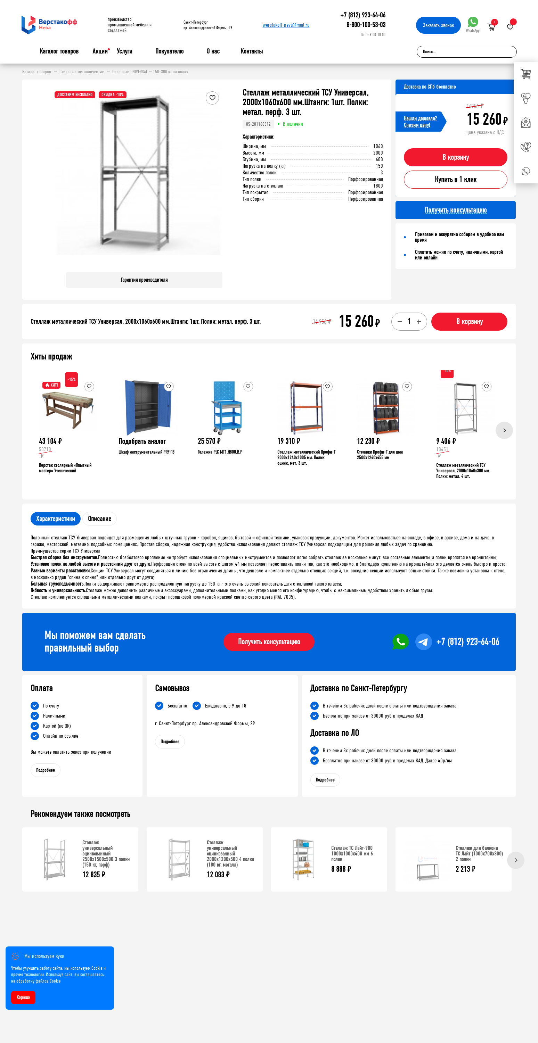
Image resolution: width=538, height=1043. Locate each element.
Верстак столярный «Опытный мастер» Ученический (65, 468)
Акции (100, 51)
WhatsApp (473, 25)
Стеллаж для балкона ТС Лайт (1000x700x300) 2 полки (479, 853)
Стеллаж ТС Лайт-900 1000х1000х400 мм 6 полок (352, 853)
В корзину (455, 157)
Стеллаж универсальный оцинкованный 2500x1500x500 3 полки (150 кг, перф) (106, 853)
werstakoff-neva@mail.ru (286, 25)
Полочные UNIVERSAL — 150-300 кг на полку (150, 72)
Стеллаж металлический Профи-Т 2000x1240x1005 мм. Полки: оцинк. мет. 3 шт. (306, 457)
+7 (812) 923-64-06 (362, 15)
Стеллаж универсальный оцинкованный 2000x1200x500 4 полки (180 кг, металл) (230, 853)
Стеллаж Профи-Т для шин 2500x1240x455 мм (380, 455)
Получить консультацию (269, 641)
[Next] (504, 430)
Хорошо (23, 997)
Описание (99, 518)
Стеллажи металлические (81, 72)
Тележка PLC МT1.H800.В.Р (220, 452)
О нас (213, 51)
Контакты (252, 51)
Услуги (124, 51)
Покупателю (169, 51)
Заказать (438, 25)
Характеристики (55, 518)
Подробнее (45, 770)
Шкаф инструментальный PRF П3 (146, 452)
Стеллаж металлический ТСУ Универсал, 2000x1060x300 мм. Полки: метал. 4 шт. (463, 470)
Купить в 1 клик (455, 179)
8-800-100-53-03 (366, 24)
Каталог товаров (59, 51)
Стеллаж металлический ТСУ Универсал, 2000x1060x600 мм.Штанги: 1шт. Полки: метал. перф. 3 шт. (146, 321)
